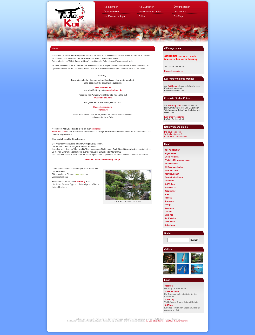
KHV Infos (169, 181)
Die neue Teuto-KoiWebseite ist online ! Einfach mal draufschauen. (175, 134)
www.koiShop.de (114, 90)
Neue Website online (150, 11)
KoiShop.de (173, 86)
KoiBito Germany (181, 321)
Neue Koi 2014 (171, 170)
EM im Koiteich (172, 157)
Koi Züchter (170, 191)
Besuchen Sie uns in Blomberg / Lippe (102, 159)
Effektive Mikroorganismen (177, 160)
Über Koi (169, 215)
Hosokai (168, 198)
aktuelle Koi (170, 187)
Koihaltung (170, 225)
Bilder (142, 16)
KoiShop (169, 305)
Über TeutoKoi (111, 11)
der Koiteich (170, 218)
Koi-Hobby (169, 299)
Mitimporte (96, 129)
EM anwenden (171, 164)
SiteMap (178, 16)
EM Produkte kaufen (174, 167)
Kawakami (169, 201)
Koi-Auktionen (146, 6)
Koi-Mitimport (111, 6)
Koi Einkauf (170, 222)
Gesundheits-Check (174, 177)
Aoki (167, 194)
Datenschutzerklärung (102, 107)
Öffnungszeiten (182, 6)
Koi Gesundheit (172, 174)
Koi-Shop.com (174, 105)
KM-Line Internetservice (155, 321)
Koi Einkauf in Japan (115, 16)
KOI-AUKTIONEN (172, 150)
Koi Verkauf (170, 184)
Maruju (168, 205)
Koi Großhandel (59, 131)
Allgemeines (170, 153)
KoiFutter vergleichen (174, 117)
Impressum (180, 11)
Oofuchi (168, 211)
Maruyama (169, 208)
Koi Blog (169, 286)
